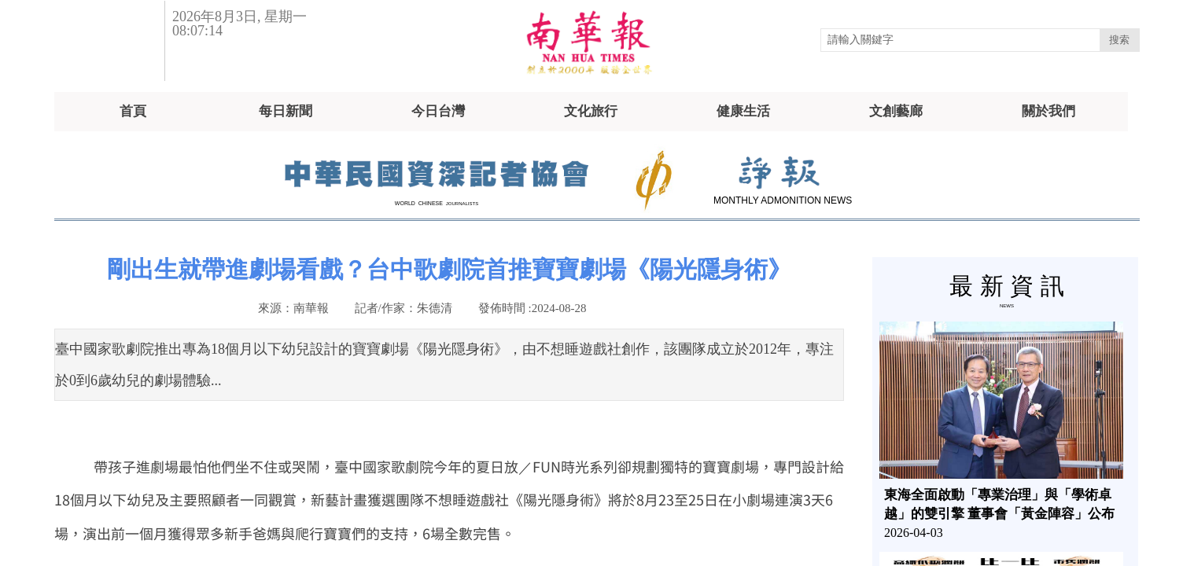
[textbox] (960, 40)
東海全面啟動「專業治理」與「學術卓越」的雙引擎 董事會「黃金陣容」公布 (999, 504)
